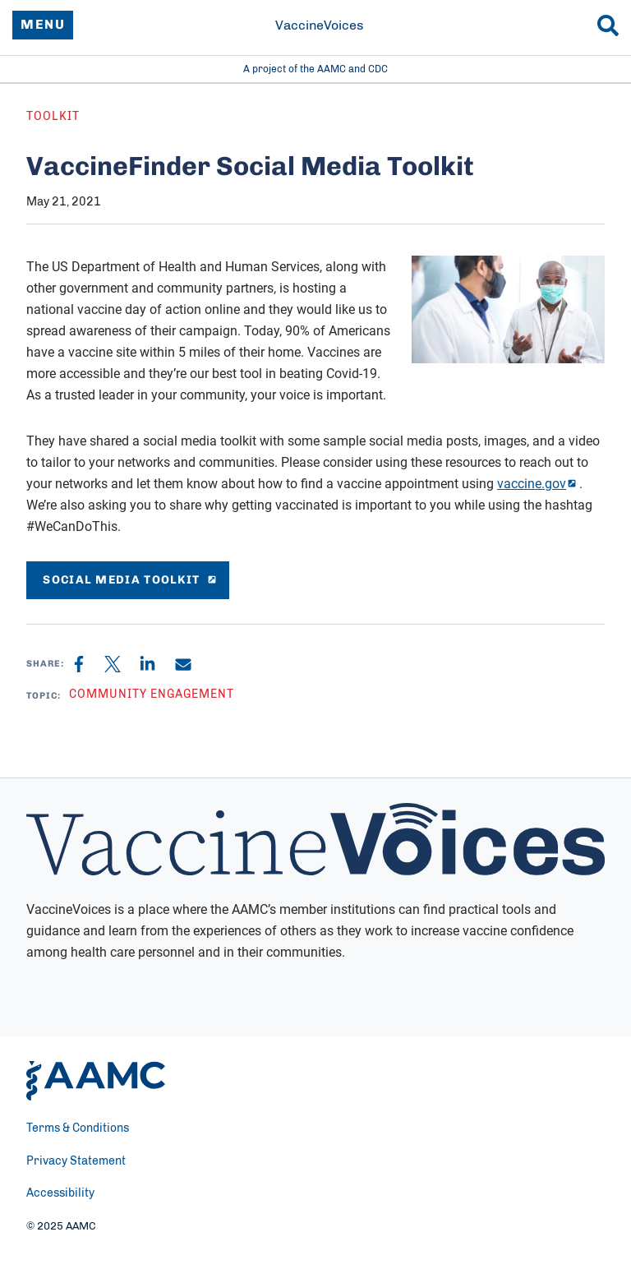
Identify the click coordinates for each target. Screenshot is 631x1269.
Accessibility (60, 1193)
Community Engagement (151, 694)
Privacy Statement (76, 1161)
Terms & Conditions (77, 1128)
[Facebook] (89, 664)
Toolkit (53, 116)
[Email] (183, 664)
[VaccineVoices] (315, 25)
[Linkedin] (157, 664)
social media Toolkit (127, 580)
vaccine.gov (531, 483)
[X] (122, 664)
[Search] (608, 25)
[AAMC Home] (95, 1081)
